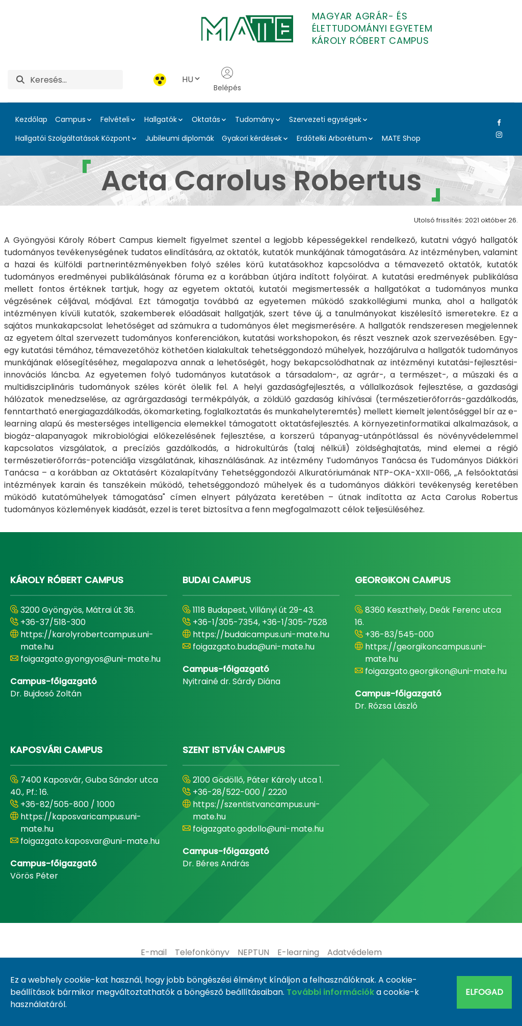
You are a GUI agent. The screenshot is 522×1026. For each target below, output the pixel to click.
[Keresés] (76, 79)
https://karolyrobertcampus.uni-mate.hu (86, 641)
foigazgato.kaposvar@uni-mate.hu (90, 841)
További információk (330, 992)
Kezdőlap (31, 119)
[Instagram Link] (497, 134)
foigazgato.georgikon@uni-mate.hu (436, 671)
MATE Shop (401, 138)
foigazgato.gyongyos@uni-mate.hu (90, 659)
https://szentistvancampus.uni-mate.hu (256, 810)
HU (191, 79)
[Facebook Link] (497, 122)
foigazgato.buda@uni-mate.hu (254, 647)
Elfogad (484, 992)
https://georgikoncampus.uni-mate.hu (426, 653)
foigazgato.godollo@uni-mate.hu (258, 829)
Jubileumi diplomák (179, 138)
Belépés (227, 79)
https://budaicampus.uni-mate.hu (261, 634)
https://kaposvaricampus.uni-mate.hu (80, 823)
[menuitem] (154, 952)
